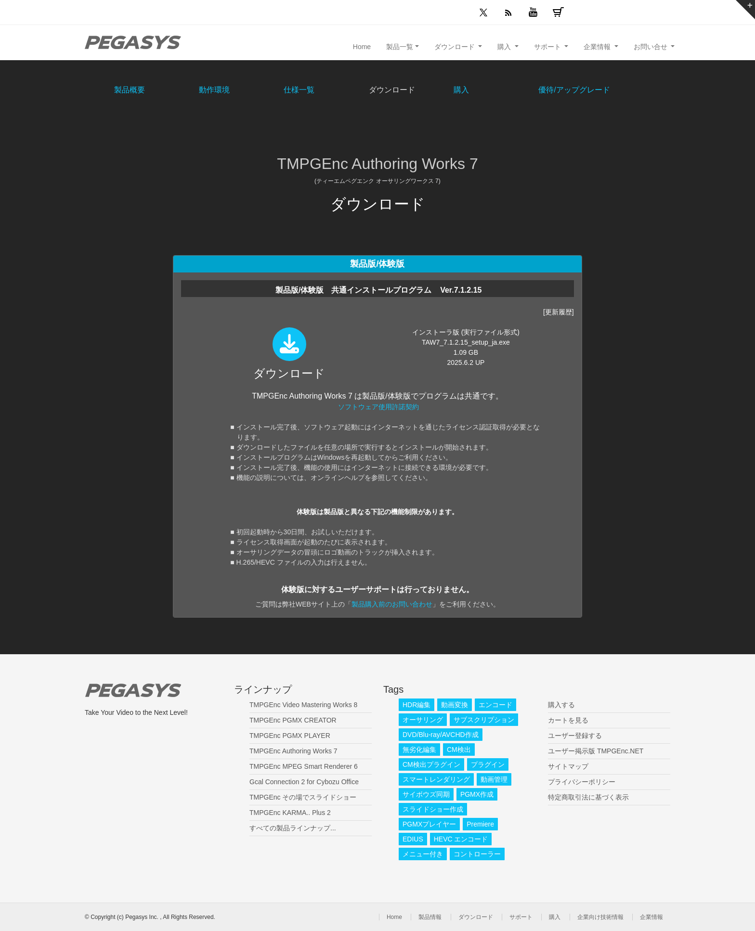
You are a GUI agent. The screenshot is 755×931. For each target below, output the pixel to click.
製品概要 (129, 90)
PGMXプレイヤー (429, 824)
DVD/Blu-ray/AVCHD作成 (441, 734)
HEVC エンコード (461, 839)
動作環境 (214, 90)
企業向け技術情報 (600, 917)
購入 (461, 90)
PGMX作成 (477, 794)
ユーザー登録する (575, 735)
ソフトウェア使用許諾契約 (378, 407)
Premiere (480, 824)
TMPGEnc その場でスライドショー (302, 797)
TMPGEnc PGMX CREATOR (293, 720)
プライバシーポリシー (581, 782)
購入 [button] (505, 47)
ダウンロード (475, 917)
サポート (521, 917)
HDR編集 (416, 705)
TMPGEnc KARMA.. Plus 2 (290, 812)
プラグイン (488, 764)
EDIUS (413, 839)
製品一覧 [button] (399, 47)
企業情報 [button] (598, 47)
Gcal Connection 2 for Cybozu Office (304, 782)
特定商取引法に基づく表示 (588, 797)
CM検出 (459, 749)
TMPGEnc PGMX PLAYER (289, 735)
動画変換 (454, 705)
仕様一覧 (299, 90)
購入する (561, 705)
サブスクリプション (484, 720)
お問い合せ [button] (651, 47)
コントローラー (477, 854)
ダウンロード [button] (455, 47)
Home (362, 47)
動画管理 (494, 779)
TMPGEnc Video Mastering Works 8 (303, 705)
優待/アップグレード (574, 90)
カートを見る (568, 720)
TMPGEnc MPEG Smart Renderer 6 (303, 766)
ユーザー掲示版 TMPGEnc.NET (595, 751)
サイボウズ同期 (426, 794)
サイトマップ (568, 766)
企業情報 (651, 917)
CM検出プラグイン (431, 764)
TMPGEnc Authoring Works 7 (293, 751)
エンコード (495, 705)
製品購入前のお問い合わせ (391, 604)
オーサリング (423, 720)
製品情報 (430, 917)
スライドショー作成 (433, 809)
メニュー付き (423, 854)
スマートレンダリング (436, 779)
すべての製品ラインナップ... (292, 828)
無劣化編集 (419, 749)
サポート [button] (548, 47)
